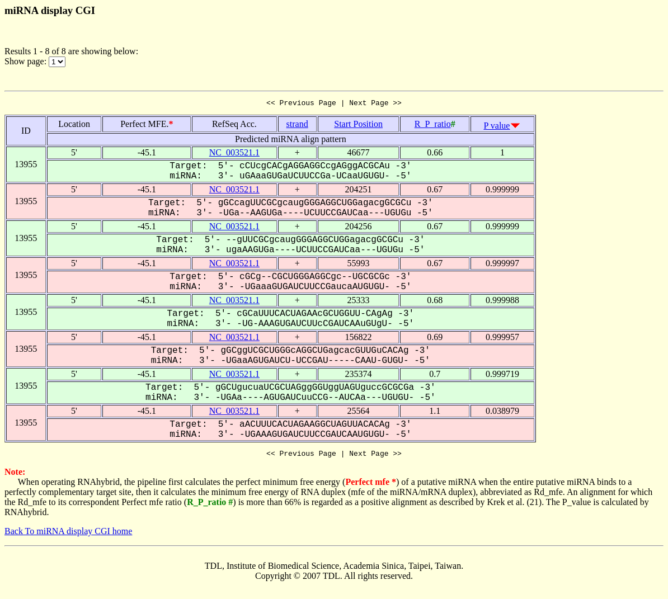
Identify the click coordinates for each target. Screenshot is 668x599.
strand (297, 125)
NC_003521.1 (234, 154)
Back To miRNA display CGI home (68, 534)
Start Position (358, 125)
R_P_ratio (433, 125)
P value (497, 127)
